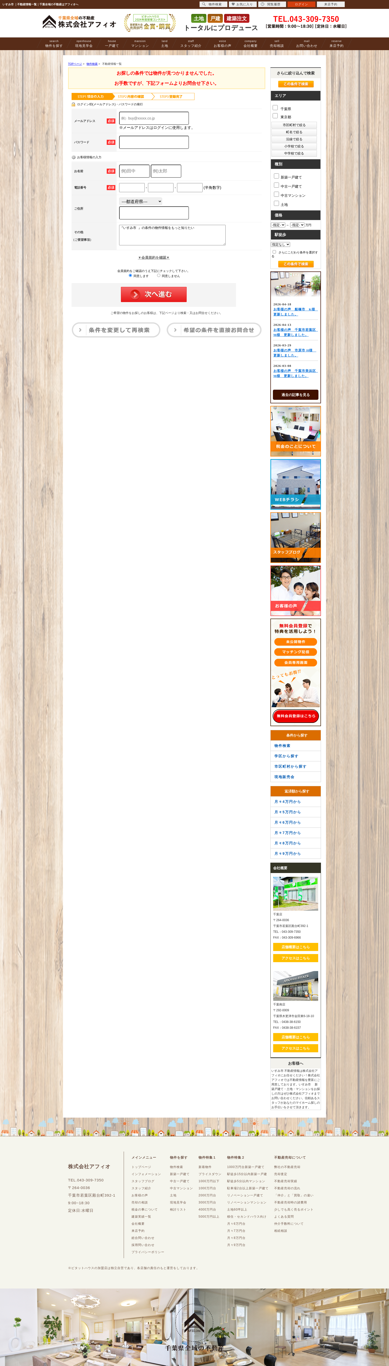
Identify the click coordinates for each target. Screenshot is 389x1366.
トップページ (141, 1167)
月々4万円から (287, 802)
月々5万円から (287, 812)
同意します (139, 280)
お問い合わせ (306, 44)
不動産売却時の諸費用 (290, 1202)
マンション (140, 44)
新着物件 (205, 1167)
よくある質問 (284, 1216)
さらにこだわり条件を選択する (294, 254)
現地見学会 (84, 44)
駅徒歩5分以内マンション (246, 1181)
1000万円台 (207, 1188)
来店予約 (337, 44)
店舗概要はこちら (296, 947)
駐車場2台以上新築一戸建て (248, 1188)
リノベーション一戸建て (245, 1195)
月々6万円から (287, 822)
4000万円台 (207, 1209)
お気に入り (242, 4)
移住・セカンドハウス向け (247, 1216)
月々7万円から (287, 833)
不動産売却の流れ (287, 1188)
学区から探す (286, 756)
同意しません (168, 280)
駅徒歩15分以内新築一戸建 (247, 1174)
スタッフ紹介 (191, 44)
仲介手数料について (289, 1223)
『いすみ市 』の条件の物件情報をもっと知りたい (178, 237)
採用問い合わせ (143, 1245)
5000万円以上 (209, 1216)
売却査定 (280, 1174)
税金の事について (145, 1209)
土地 (164, 44)
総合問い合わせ (143, 1238)
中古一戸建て (288, 185)
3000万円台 (207, 1202)
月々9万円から (287, 854)
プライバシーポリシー (148, 1252)
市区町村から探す (290, 766)
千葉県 (282, 108)
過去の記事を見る (296, 395)
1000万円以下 (209, 1181)
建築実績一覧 (141, 1216)
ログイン (301, 4)
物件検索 (282, 746)
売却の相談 (140, 1202)
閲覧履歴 (270, 4)
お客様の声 (222, 44)
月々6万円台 (236, 1223)
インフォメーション (146, 1174)
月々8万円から (287, 843)
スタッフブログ (143, 1181)
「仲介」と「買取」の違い (294, 1195)
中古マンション (290, 194)
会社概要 (251, 44)
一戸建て (112, 44)
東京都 (282, 116)
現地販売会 (284, 777)
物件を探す (54, 44)
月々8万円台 (236, 1238)
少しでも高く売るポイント (294, 1209)
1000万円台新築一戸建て (246, 1167)
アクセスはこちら (296, 958)
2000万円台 (207, 1195)
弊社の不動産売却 (287, 1167)
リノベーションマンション (247, 1202)
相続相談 (280, 1231)
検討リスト (178, 1209)
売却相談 (277, 44)
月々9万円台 (236, 1245)
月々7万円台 (236, 1231)
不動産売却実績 (285, 1181)
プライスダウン (210, 1174)
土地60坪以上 (237, 1209)
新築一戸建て (288, 176)
